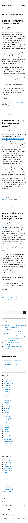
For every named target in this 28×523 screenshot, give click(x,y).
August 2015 (7, 427)
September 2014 (8, 446)
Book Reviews (8, 462)
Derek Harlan (8, 5)
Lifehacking (7, 466)
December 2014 (8, 439)
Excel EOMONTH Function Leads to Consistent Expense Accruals (14, 365)
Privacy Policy (13, 518)
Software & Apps (8, 468)
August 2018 (7, 400)
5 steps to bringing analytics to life (12, 22)
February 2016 (8, 419)
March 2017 (7, 406)
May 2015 (6, 433)
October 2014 (7, 444)
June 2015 (6, 431)
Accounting (7, 460)
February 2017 (8, 408)
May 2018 (6, 404)
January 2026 (8, 381)
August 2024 (7, 385)
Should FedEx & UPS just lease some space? (13, 123)
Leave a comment (6, 114)
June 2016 (6, 412)
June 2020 (7, 394)
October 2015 (7, 423)
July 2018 (6, 402)
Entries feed (7, 487)
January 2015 (7, 437)
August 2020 (7, 389)
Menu (23, 5)
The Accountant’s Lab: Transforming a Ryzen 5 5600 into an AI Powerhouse (15, 327)
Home (4, 498)
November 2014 (8, 441)
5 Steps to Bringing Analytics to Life (12, 103)
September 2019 (8, 398)
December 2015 (8, 421)
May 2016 (6, 414)
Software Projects (7, 502)
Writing (6, 472)
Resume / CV (6, 509)
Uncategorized (19, 113)
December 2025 (8, 383)
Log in (5, 485)
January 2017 (7, 410)
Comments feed (8, 489)
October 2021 (7, 387)
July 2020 (6, 391)
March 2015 (7, 435)
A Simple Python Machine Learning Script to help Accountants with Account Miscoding (14, 338)
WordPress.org (8, 491)
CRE (14, 113)
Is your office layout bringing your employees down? (13, 216)
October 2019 (7, 396)
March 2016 (7, 416)
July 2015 (6, 429)
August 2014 (7, 448)
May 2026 (7, 379)
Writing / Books (6, 505)
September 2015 (8, 425)
